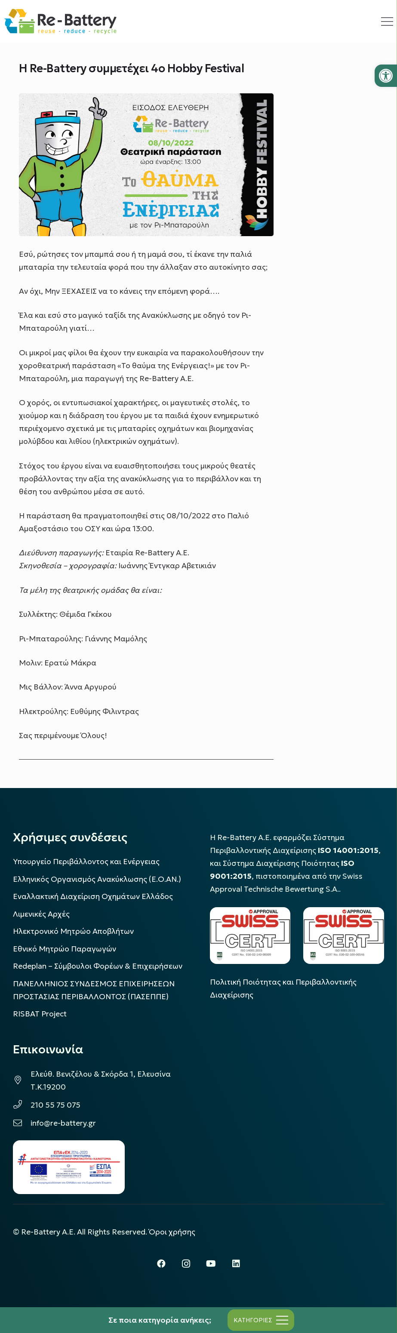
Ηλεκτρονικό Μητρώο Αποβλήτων (73, 931)
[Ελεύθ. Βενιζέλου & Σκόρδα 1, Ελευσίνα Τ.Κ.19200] (22, 1080)
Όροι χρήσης (172, 1232)
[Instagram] (186, 1264)
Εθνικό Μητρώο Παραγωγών (64, 949)
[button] (386, 76)
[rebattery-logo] (60, 21)
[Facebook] (161, 1264)
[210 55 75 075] (22, 1105)
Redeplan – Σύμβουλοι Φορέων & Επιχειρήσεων (97, 966)
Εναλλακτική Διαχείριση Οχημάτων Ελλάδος (93, 896)
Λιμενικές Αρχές (41, 914)
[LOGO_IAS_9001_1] (343, 935)
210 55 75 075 (55, 1105)
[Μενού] (261, 1320)
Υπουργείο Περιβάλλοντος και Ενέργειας (86, 861)
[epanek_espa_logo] (69, 1167)
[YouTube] (211, 1264)
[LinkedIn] (236, 1264)
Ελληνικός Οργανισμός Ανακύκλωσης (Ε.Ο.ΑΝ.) (97, 879)
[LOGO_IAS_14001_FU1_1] (250, 935)
